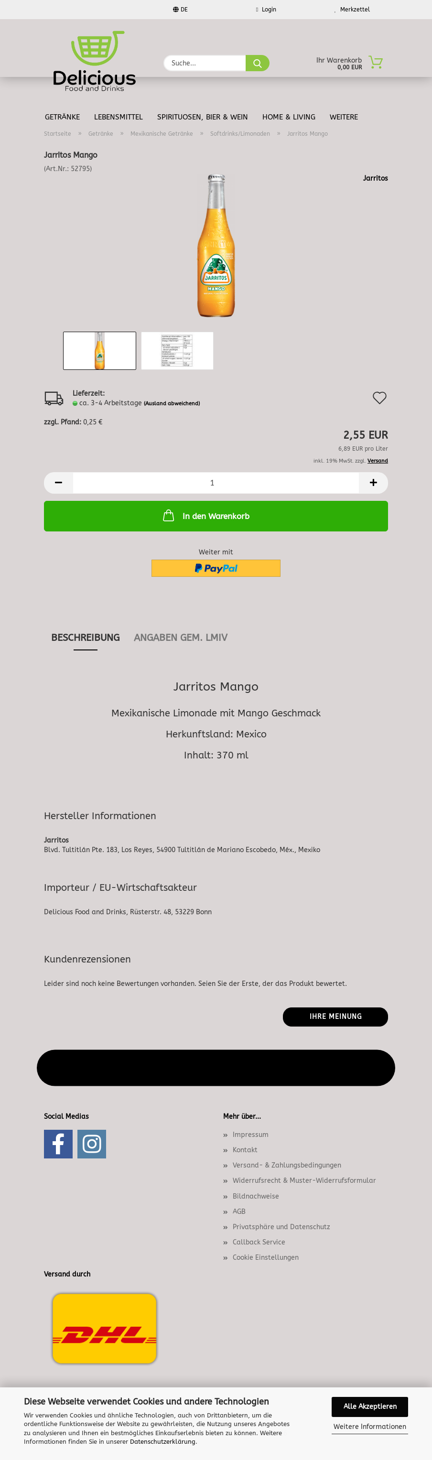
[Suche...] (258, 63)
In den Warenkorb (205, 515)
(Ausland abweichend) (172, 403)
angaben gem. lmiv (180, 637)
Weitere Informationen (370, 1427)
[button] (58, 483)
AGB (239, 1212)
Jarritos (375, 178)
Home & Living (288, 117)
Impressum (251, 1135)
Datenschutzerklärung (162, 1441)
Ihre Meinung (336, 1017)
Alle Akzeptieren (370, 1407)
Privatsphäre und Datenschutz (281, 1227)
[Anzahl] (216, 483)
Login (266, 9)
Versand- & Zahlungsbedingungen (287, 1165)
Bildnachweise (256, 1196)
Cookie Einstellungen (266, 1258)
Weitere (344, 117)
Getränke (62, 117)
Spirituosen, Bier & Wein (202, 117)
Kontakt (245, 1150)
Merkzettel (352, 9)
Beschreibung (85, 637)
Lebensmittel (118, 117)
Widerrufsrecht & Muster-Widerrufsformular (304, 1181)
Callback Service (259, 1242)
